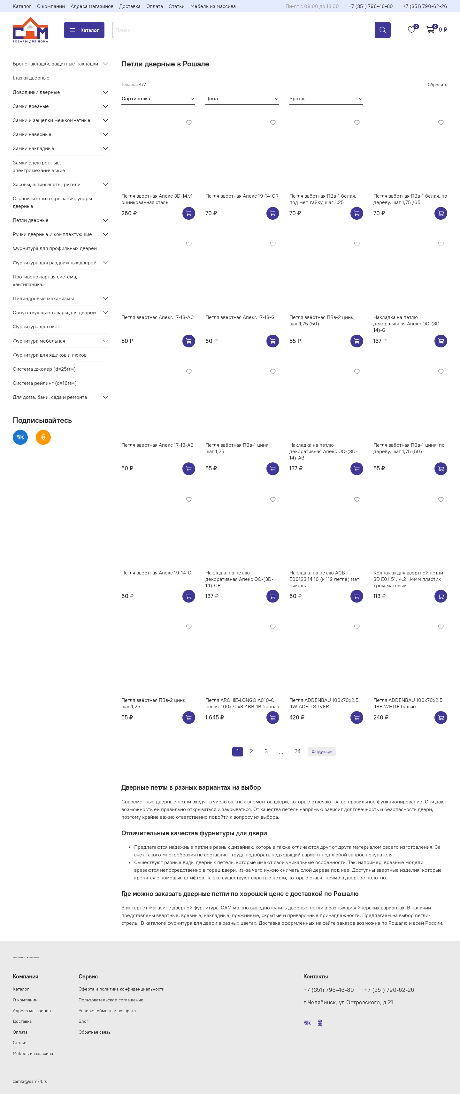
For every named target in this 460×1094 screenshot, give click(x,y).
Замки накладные (33, 148)
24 (297, 751)
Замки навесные (32, 134)
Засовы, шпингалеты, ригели (46, 184)
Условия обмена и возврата (107, 1011)
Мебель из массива (213, 6)
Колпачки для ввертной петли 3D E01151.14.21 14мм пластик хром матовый (408, 579)
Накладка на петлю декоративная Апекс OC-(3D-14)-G (407, 323)
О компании (51, 6)
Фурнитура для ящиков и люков (50, 355)
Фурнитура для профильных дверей (55, 248)
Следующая (322, 751)
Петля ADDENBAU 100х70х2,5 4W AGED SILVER (323, 703)
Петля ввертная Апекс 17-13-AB (157, 445)
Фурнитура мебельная (39, 341)
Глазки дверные (31, 77)
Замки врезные (31, 106)
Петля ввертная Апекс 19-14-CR (242, 196)
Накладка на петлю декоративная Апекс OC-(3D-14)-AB (323, 451)
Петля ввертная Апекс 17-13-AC (157, 317)
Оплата (154, 6)
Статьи (177, 6)
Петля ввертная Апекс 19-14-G (156, 572)
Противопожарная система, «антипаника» (45, 280)
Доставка (130, 6)
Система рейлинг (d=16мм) (45, 383)
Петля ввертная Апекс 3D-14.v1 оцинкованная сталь (157, 199)
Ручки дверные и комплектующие (52, 234)
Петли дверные (31, 220)
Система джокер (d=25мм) (44, 369)
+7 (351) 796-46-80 (371, 6)
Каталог (22, 6)
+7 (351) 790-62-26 (425, 6)
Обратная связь (95, 1032)
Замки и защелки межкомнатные (51, 120)
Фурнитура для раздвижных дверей (54, 262)
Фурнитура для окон (36, 326)
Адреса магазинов (92, 6)
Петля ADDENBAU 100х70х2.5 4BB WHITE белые (407, 703)
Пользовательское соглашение (111, 1000)
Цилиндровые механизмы (43, 298)
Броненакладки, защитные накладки (55, 63)
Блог (83, 1021)
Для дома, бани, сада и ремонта (50, 397)
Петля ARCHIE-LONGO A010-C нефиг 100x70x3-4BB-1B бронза (242, 703)
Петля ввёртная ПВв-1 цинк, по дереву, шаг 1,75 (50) (409, 448)
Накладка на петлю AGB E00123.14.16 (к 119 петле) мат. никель (324, 579)
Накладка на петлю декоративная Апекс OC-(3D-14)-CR (239, 579)
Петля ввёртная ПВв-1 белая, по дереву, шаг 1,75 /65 (410, 199)
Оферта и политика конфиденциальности (122, 989)
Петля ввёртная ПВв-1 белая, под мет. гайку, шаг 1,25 (322, 199)
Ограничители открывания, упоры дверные (52, 202)
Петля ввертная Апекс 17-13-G (240, 317)
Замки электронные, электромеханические (39, 166)
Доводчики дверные (36, 92)
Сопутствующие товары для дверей (54, 312)
